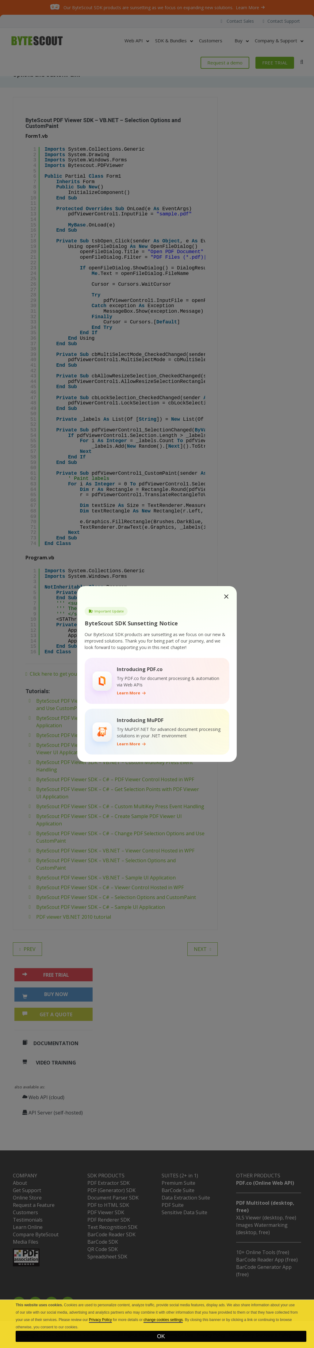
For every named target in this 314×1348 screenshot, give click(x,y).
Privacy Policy (100, 1320)
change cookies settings (163, 1320)
